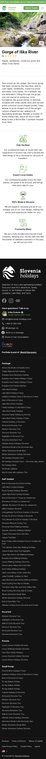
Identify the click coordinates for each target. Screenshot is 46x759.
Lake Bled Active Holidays (12, 404)
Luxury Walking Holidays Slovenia (15, 562)
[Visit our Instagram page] (11, 300)
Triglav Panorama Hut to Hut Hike (15, 534)
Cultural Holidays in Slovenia (13, 422)
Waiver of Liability (36, 741)
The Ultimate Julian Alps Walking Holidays (19, 547)
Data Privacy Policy (10, 746)
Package (6, 363)
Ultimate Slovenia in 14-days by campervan (19, 505)
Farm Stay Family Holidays (12, 652)
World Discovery (28, 352)
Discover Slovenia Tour (11, 433)
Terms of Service (19, 741)
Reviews (5, 741)
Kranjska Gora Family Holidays (14, 386)
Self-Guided (8, 479)
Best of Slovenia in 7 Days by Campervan (19, 498)
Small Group (8, 666)
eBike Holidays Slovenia (12, 509)
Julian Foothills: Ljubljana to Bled (15, 576)
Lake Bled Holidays (10, 389)
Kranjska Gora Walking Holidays (15, 558)
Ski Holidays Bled (9, 465)
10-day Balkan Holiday (11, 681)
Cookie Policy (26, 746)
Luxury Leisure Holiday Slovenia (15, 645)
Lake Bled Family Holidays (12, 411)
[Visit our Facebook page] (4, 300)
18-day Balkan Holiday (11, 689)
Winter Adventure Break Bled (14, 451)
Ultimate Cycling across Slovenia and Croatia (20, 605)
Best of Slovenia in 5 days (12, 400)
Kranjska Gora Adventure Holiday (15, 375)
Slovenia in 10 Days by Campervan (16, 501)
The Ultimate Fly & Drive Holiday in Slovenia (19, 519)
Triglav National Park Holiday (13, 371)
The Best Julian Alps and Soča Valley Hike (19, 587)
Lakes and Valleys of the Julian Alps (16, 573)
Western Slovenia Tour (11, 429)
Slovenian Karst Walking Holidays (15, 527)
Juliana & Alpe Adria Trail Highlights (16, 551)
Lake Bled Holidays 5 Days (13, 393)
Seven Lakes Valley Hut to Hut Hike (16, 565)
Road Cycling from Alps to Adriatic (15, 583)
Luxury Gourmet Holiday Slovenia (15, 656)
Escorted (6, 612)
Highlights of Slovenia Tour (13, 436)
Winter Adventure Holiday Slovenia (16, 454)
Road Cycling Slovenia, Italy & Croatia (17, 591)
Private (5, 641)
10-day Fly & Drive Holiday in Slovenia (17, 516)
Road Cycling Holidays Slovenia (15, 491)
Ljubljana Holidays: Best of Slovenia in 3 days (20, 396)
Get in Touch (31, 8)
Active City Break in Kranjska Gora (15, 368)
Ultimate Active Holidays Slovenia (15, 443)
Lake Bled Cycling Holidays (13, 487)
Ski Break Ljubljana (9, 469)
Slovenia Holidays (22, 756)
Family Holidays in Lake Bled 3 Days (16, 407)
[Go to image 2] (24, 44)
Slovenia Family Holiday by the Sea (16, 415)
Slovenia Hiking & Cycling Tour (14, 523)
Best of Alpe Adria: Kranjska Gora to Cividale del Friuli (21, 542)
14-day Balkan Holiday (11, 685)
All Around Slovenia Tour (12, 425)
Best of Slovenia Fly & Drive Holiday (16, 483)
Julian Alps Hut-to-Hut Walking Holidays (18, 554)
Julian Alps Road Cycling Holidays (15, 494)
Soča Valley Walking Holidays (14, 569)
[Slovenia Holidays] (23, 272)
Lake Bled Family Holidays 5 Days (15, 418)
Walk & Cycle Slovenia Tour (13, 623)
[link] (23, 323)
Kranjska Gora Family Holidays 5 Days (17, 382)
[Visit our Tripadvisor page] (18, 300)
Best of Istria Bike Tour (11, 601)
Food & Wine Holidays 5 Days (14, 671)
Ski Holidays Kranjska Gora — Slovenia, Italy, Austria (23, 461)
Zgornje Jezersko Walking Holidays (16, 530)
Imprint (37, 746)
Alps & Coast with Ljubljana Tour (15, 472)
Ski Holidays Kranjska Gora (13, 458)
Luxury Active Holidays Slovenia (15, 660)
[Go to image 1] (22, 44)
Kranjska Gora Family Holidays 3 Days (17, 378)
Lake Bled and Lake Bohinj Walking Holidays (20, 580)
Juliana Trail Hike (9, 537)
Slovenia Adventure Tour (12, 440)
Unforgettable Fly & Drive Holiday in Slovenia (20, 512)
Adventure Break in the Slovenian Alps (17, 447)
